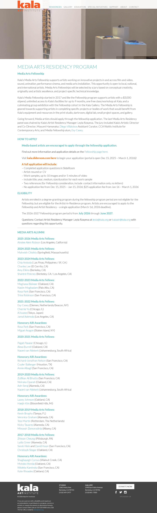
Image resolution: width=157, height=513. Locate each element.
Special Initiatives (97, 7)
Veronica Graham (27, 417)
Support (113, 7)
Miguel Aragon (25, 330)
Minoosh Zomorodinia (29, 428)
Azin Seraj (22, 385)
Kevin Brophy (25, 413)
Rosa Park (23, 291)
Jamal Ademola (25, 316)
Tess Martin (24, 420)
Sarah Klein (23, 446)
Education (80, 7)
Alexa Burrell (24, 346)
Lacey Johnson (25, 399)
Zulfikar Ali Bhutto (27, 378)
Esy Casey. (77, 130)
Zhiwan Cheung (26, 438)
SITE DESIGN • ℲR (125, 496)
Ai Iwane (22, 312)
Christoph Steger (27, 449)
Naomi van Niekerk (28, 350)
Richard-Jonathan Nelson (31, 360)
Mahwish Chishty (27, 252)
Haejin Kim (23, 403)
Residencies (55, 7)
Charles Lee (24, 266)
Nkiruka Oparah (26, 382)
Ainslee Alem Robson (29, 242)
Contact (134, 7)
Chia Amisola (24, 262)
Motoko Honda (26, 463)
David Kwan (42, 446)
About (123, 7)
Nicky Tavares (25, 424)
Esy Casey (23, 305)
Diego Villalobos (68, 126)
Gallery (68, 7)
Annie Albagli (24, 368)
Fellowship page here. (96, 151)
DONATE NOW (125, 486)
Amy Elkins (23, 270)
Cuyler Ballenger (26, 364)
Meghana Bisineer (27, 283)
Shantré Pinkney (26, 273)
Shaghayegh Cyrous (28, 459)
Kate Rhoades (25, 471)
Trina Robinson (26, 295)
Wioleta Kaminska (27, 467)
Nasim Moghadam (27, 287)
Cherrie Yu (23, 309)
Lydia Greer (24, 442)
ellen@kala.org (38, 510)
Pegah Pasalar (25, 342)
